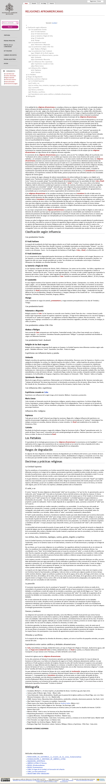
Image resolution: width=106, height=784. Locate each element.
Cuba (97, 181)
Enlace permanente (9, 81)
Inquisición (66, 179)
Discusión (34, 3)
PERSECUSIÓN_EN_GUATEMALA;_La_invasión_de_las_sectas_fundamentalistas (54, 757)
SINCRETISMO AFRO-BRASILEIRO (38, 774)
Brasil (102, 181)
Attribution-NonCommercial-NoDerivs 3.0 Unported (26, 780)
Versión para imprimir (10, 79)
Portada (7, 35)
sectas (69, 183)
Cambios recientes (10, 55)
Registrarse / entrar (95, 1)
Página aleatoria (10, 59)
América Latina (65, 703)
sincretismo (80, 193)
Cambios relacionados (10, 75)
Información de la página (11, 83)
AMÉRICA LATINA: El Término (37, 763)
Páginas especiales (9, 77)
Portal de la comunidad (8, 46)
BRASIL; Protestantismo (35, 767)
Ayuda (6, 63)
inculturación (76, 671)
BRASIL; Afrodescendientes (36, 765)
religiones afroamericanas (46, 107)
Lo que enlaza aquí (9, 73)
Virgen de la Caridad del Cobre (40, 650)
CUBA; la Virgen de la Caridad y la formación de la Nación (45, 769)
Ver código (43, 3)
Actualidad (8, 51)
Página (26, 3)
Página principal (9, 41)
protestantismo (90, 171)
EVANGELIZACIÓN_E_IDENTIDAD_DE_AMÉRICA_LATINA (46, 759)
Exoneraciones (64, 781)
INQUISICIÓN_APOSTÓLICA (36, 761)
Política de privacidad (67, 780)
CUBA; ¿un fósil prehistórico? (36, 771)
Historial (52, 3)
